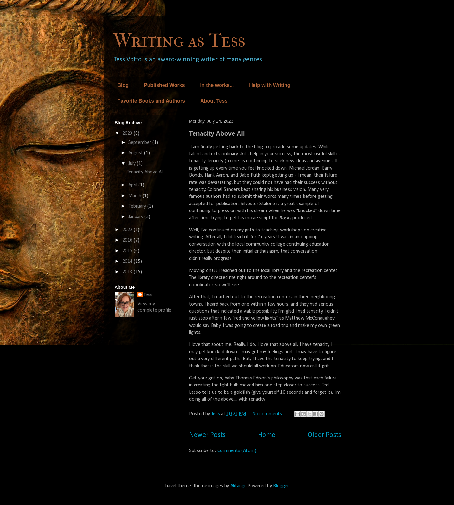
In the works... (217, 85)
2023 (128, 133)
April (133, 185)
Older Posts (324, 435)
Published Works (164, 85)
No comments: (268, 414)
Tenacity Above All (217, 133)
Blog (123, 85)
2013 (128, 272)
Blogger (281, 486)
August (136, 153)
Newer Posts (207, 435)
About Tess (213, 101)
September (140, 142)
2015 (128, 251)
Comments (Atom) (236, 450)
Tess (148, 295)
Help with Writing (269, 85)
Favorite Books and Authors (151, 101)
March (135, 195)
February (137, 206)
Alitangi (237, 486)
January (136, 216)
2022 (128, 229)
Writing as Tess (179, 40)
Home (266, 435)
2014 (128, 261)
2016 (128, 240)
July (132, 163)
